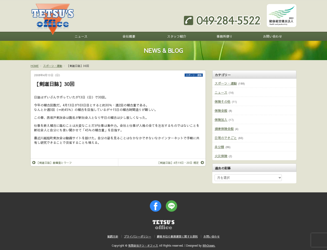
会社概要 (129, 36)
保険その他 (222, 101)
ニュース (81, 36)
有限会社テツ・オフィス (143, 245)
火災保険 (221, 156)
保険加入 (221, 119)
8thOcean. (209, 245)
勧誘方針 (112, 236)
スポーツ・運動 (194, 75)
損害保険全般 (224, 128)
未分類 (219, 147)
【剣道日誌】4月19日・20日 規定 (180, 162)
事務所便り (225, 36)
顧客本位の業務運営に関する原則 (177, 236)
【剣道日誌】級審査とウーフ (52, 162)
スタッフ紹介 (176, 36)
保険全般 (221, 110)
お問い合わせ (272, 36)
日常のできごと (226, 137)
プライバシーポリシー (137, 236)
